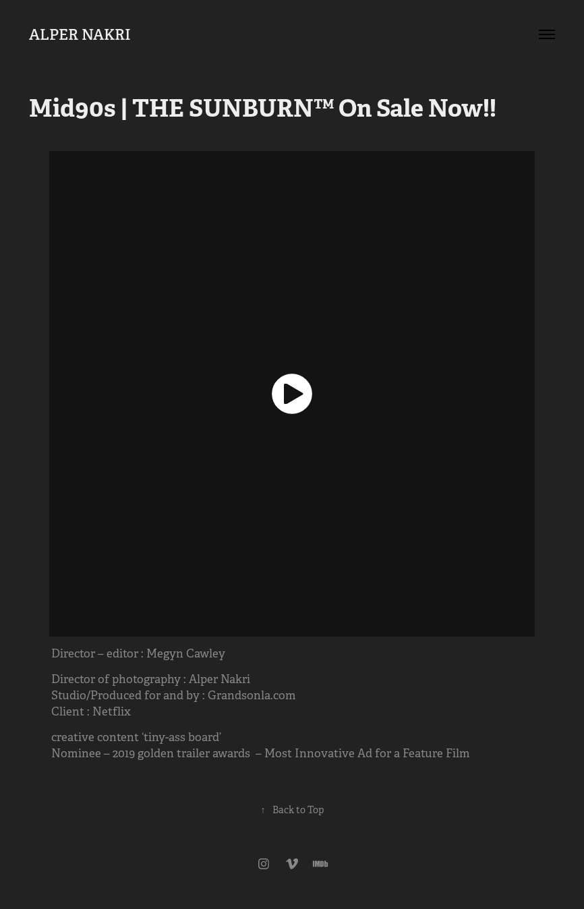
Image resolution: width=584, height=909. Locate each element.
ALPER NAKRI (80, 34)
